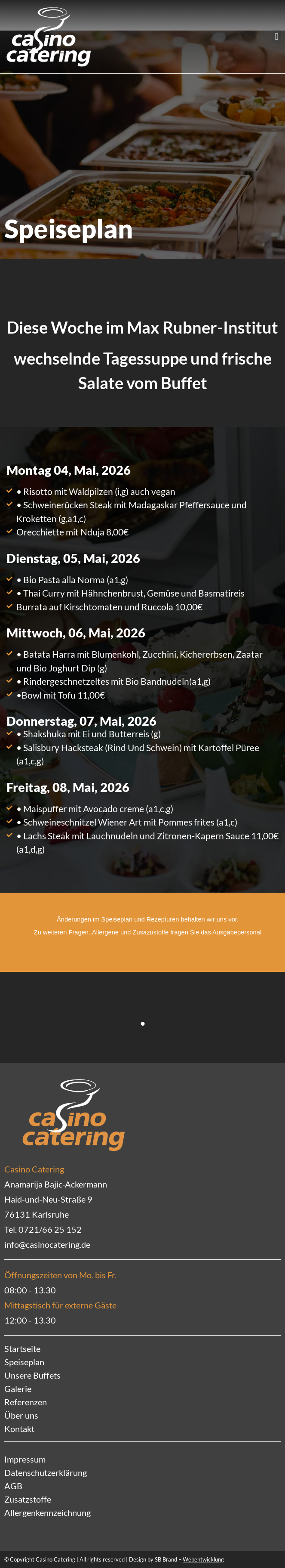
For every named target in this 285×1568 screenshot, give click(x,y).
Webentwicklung (203, 1559)
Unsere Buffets (32, 1375)
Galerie (17, 1388)
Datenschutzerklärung (45, 1472)
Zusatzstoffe (27, 1499)
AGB (13, 1485)
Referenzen (25, 1402)
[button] (277, 36)
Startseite (22, 1348)
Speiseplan (24, 1362)
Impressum (25, 1459)
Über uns (21, 1415)
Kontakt (19, 1428)
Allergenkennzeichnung (47, 1512)
